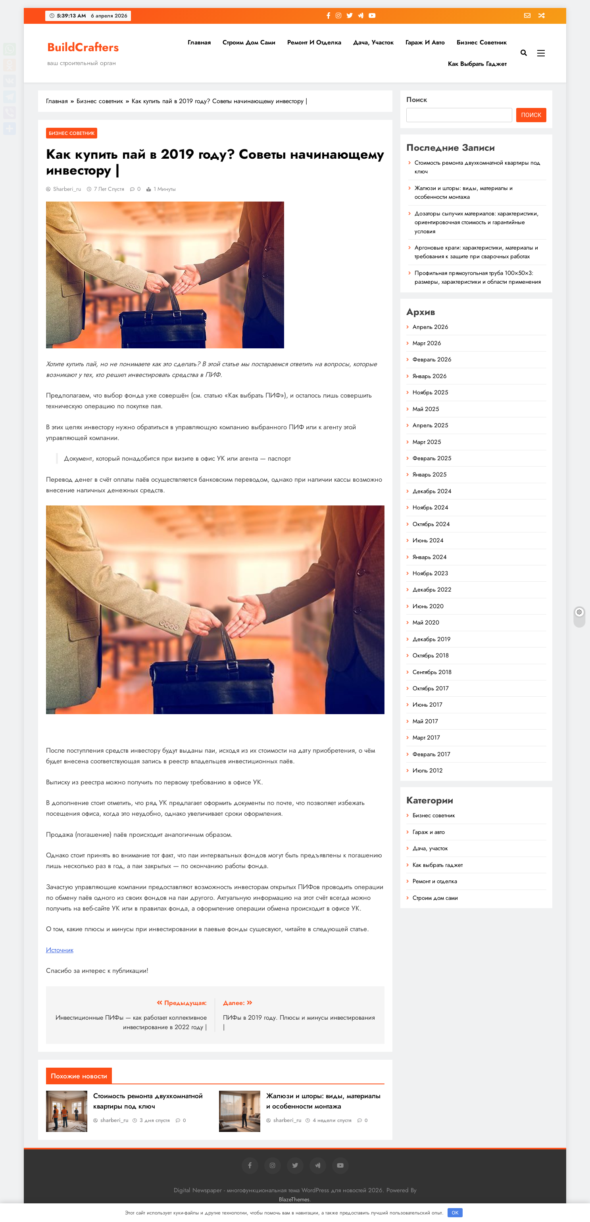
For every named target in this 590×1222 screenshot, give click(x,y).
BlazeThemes (294, 1199)
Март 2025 (427, 442)
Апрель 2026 (430, 327)
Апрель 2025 (430, 425)
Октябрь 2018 (431, 655)
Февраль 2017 (431, 754)
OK (455, 1213)
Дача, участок (373, 42)
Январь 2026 (430, 376)
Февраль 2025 (432, 458)
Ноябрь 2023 (430, 573)
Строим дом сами (249, 42)
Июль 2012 (428, 770)
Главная (199, 42)
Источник (59, 950)
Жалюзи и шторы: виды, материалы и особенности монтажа (323, 1101)
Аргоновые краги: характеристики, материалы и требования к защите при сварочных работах (476, 252)
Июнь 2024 (428, 540)
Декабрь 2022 (432, 589)
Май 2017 (425, 721)
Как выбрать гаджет (477, 63)
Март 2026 (427, 343)
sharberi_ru (67, 189)
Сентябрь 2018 (432, 672)
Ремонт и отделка (314, 42)
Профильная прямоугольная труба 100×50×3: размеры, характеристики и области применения (478, 277)
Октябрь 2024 (431, 524)
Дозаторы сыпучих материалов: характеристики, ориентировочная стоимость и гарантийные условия (477, 222)
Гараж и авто (425, 42)
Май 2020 (426, 622)
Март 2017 (426, 737)
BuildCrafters (83, 47)
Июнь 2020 (428, 606)
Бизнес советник (482, 42)
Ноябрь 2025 (430, 392)
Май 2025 (426, 409)
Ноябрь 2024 (430, 507)
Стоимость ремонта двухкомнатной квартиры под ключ (148, 1101)
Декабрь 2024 (432, 491)
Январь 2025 (429, 474)
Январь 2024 (430, 557)
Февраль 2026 (432, 359)
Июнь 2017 (427, 704)
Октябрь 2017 (431, 688)
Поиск (416, 99)
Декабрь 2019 (432, 639)
